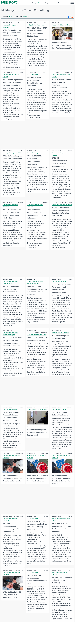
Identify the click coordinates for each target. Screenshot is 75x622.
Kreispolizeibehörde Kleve (35, 25)
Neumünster (69, 579)
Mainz (21, 286)
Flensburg (20, 22)
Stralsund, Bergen (18, 525)
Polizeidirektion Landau (59, 416)
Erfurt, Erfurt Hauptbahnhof (41, 340)
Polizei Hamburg (32, 74)
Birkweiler (69, 414)
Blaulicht (41, 3)
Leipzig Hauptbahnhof (66, 207)
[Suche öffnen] (66, 2)
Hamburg (45, 72)
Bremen (70, 153)
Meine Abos (57, 3)
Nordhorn (69, 463)
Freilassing (45, 414)
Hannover (20, 205)
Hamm (21, 72)
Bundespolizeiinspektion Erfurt (37, 342)
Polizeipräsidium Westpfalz (60, 340)
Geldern (46, 22)
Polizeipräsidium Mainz (59, 288)
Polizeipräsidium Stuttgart (11, 416)
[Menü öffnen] (72, 2)
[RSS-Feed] (71, 16)
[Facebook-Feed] (68, 16)
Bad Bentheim (19, 463)
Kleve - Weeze (44, 463)
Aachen (70, 525)
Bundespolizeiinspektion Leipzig (62, 209)
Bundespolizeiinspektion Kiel (12, 155)
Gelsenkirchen (68, 72)
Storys (34, 3)
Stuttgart (21, 414)
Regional (48, 3)
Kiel (22, 153)
